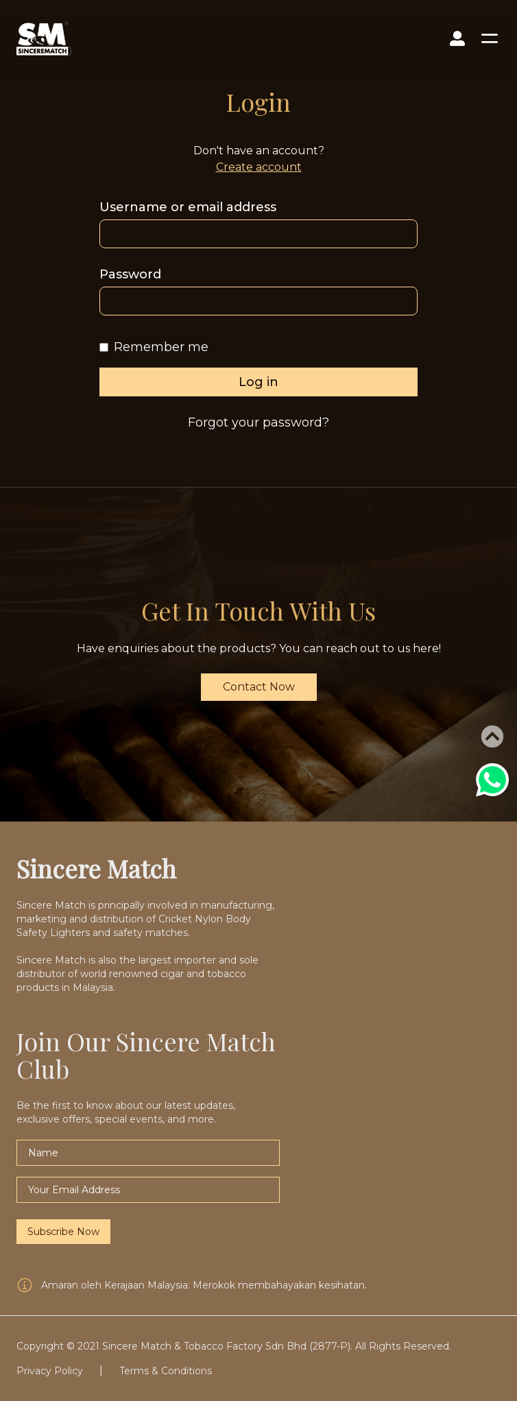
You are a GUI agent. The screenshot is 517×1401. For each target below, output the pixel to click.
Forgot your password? (258, 422)
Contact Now (259, 686)
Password (130, 274)
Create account (259, 166)
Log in (258, 382)
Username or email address (187, 207)
